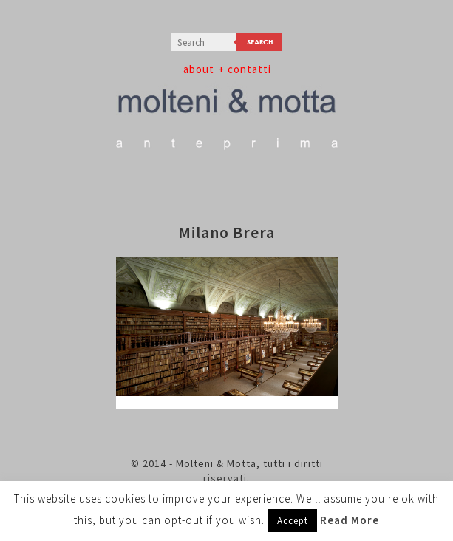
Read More (349, 520)
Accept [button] (292, 520)
